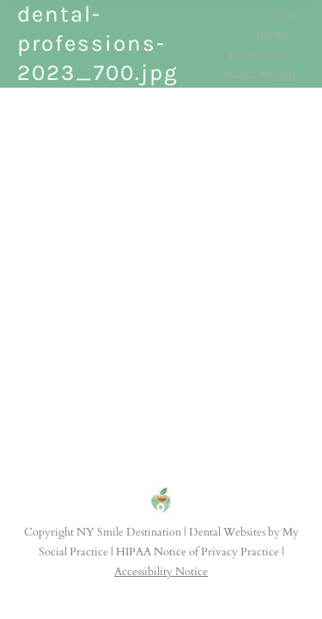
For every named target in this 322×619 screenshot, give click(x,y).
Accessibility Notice (161, 571)
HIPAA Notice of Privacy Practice (197, 552)
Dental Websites (227, 532)
